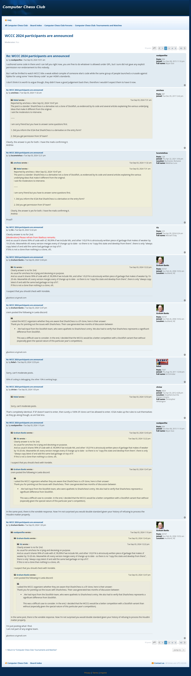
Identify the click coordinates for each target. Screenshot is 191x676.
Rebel (16, 100)
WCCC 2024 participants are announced (39, 35)
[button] (154, 48)
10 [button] (181, 48)
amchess (17, 163)
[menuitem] (8, 20)
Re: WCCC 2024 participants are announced (38, 56)
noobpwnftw (19, 532)
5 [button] (175, 48)
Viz (15, 267)
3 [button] (168, 48)
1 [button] (162, 48)
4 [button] (172, 48)
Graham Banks (20, 433)
